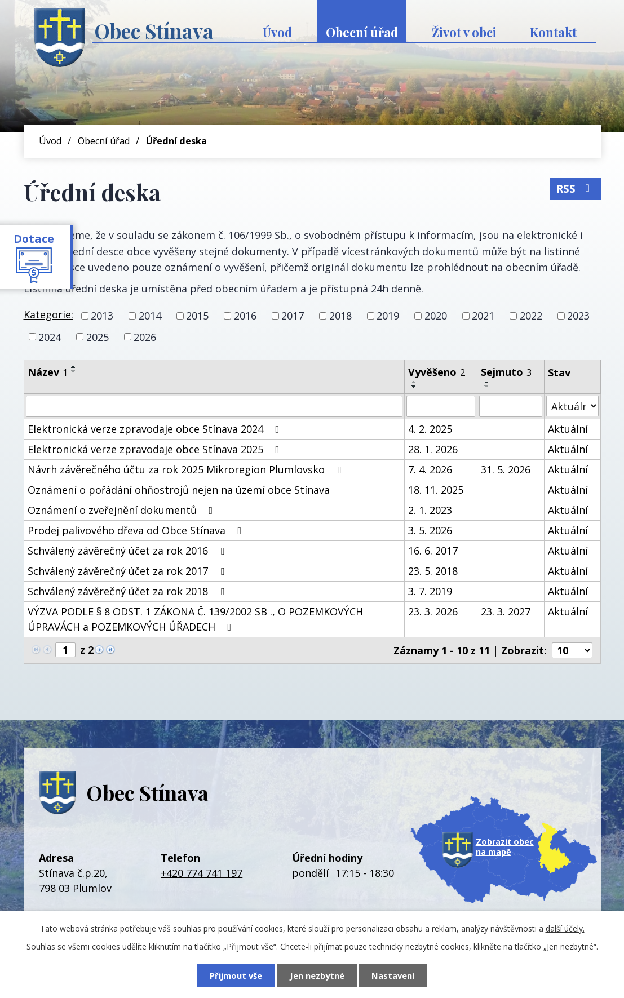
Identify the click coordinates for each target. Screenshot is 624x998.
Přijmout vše (236, 975)
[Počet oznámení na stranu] (572, 650)
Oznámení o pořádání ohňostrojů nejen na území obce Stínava (179, 489)
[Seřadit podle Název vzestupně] (74, 367)
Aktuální (568, 429)
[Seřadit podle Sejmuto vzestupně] (487, 382)
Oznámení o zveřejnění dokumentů (123, 510)
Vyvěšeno (436, 372)
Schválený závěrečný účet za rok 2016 (128, 550)
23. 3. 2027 (505, 611)
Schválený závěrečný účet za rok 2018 (128, 591)
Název (48, 372)
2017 (292, 315)
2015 (197, 315)
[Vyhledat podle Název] (214, 406)
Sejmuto (506, 372)
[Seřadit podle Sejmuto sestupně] (487, 386)
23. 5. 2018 (433, 571)
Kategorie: (48, 314)
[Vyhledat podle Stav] (572, 406)
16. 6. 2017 (433, 550)
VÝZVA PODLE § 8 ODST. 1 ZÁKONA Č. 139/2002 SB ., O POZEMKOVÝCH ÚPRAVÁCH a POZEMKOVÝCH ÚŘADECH (195, 619)
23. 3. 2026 (433, 611)
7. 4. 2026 (430, 469)
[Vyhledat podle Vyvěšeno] (440, 406)
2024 (49, 336)
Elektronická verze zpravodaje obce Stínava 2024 (156, 429)
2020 (435, 315)
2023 (578, 315)
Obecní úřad (362, 32)
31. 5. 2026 (505, 469)
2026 (145, 336)
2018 (340, 315)
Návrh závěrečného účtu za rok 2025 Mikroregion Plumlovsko (187, 469)
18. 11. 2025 (435, 489)
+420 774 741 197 (201, 873)
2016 (245, 315)
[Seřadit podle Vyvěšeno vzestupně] (414, 382)
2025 (97, 336)
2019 (388, 315)
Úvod (277, 32)
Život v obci (464, 32)
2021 (483, 315)
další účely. (565, 928)
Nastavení (392, 975)
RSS (575, 188)
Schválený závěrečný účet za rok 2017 (128, 571)
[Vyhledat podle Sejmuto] (510, 406)
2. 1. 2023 (430, 510)
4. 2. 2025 (430, 429)
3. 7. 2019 (430, 591)
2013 (102, 315)
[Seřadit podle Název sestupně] (74, 371)
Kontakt (553, 32)
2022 (531, 315)
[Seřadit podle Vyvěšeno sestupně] (414, 386)
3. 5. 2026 (430, 530)
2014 (150, 315)
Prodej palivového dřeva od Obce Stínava (137, 530)
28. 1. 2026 (433, 449)
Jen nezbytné (317, 975)
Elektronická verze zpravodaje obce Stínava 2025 (156, 449)
